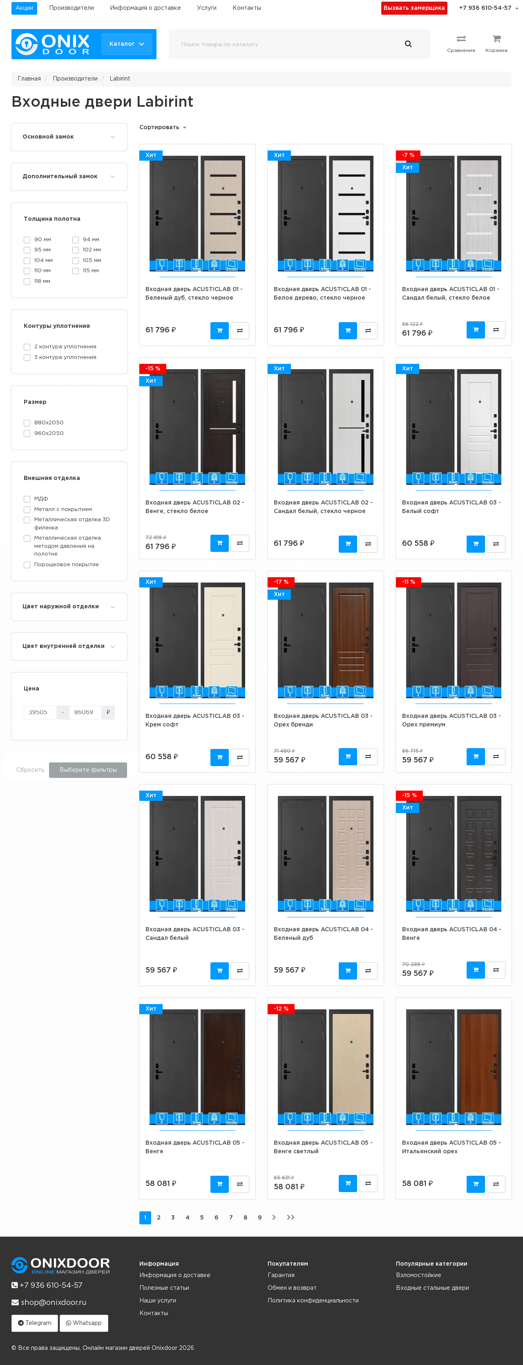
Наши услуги (157, 1300)
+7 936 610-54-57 (485, 8)
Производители (71, 8)
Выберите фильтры (88, 770)
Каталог (127, 44)
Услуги (207, 8)
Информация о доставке (145, 8)
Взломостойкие (418, 1275)
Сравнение (461, 43)
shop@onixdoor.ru (49, 1302)
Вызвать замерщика (414, 8)
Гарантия (281, 1275)
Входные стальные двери (432, 1288)
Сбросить (30, 770)
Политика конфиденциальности (313, 1300)
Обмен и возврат (292, 1288)
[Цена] (40, 712)
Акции (24, 8)
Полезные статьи (164, 1288)
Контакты (246, 8)
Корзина (496, 43)
